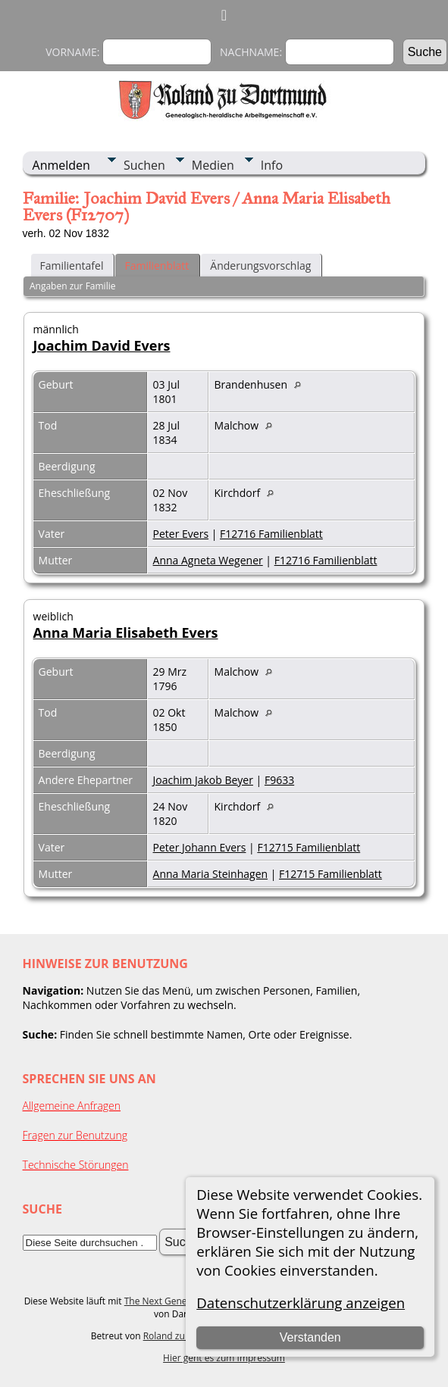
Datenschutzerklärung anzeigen (300, 1302)
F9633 (279, 780)
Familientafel (72, 265)
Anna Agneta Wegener (208, 560)
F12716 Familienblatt (271, 533)
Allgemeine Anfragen (72, 1105)
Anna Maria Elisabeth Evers (125, 632)
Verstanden (310, 1337)
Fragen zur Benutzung (75, 1135)
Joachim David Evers (102, 345)
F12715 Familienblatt (308, 847)
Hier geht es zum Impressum (224, 1357)
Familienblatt (156, 265)
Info (272, 165)
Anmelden (61, 165)
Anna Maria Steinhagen (210, 874)
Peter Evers (181, 533)
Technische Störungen (76, 1164)
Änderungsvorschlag (260, 265)
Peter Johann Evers (199, 847)
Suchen (144, 165)
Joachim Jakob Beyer (203, 780)
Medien (213, 165)
